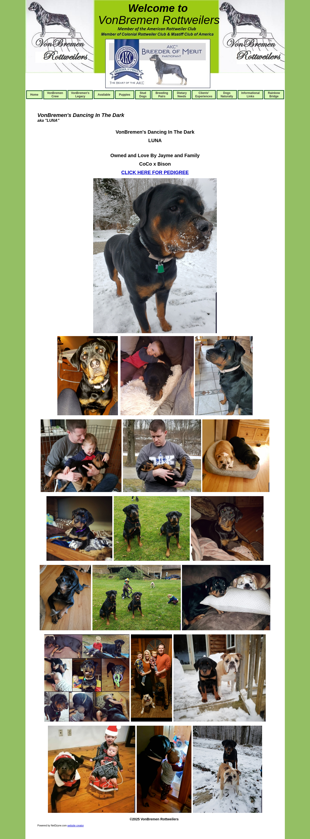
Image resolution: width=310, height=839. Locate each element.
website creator (75, 825)
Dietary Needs (182, 94)
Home (34, 94)
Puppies (124, 94)
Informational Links (250, 94)
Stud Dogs (143, 94)
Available (104, 94)
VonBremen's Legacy (80, 94)
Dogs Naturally (227, 94)
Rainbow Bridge (274, 94)
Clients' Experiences (203, 94)
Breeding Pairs (162, 94)
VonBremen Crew (55, 94)
